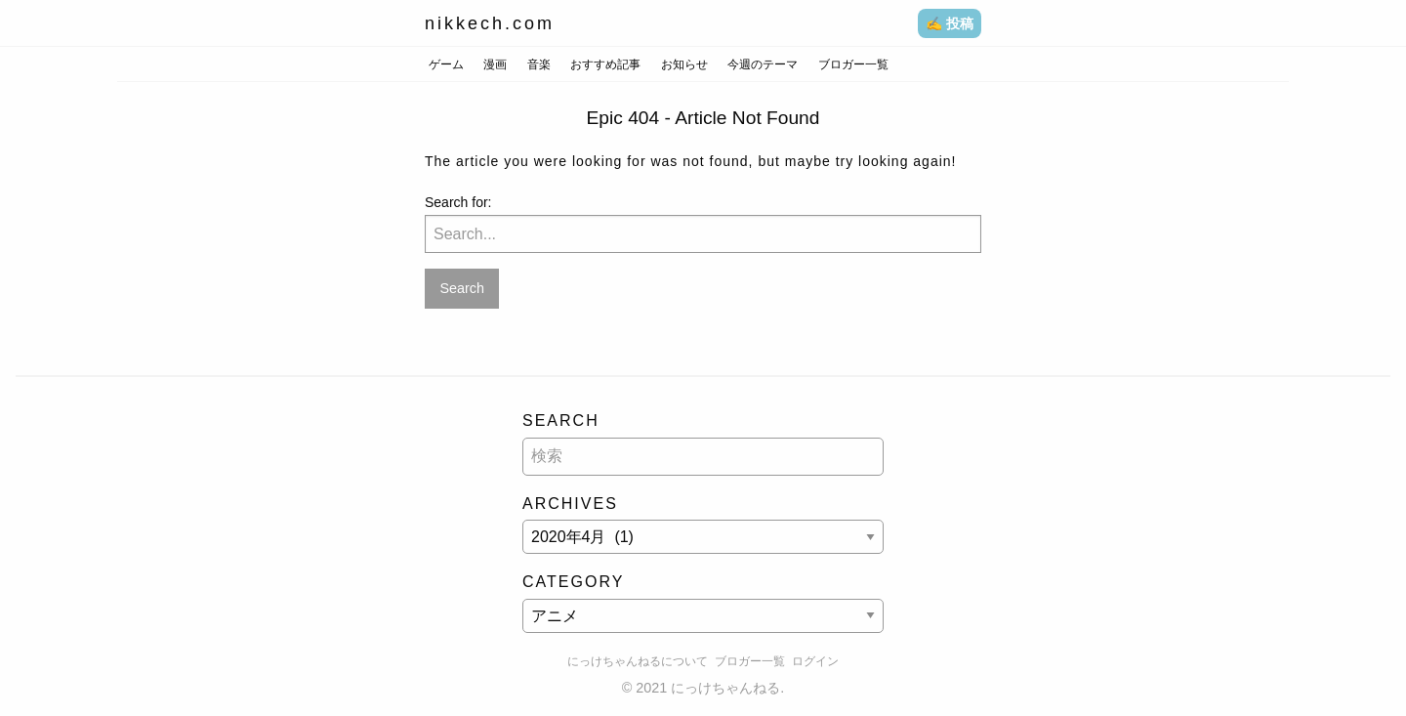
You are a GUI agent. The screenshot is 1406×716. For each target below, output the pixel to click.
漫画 (495, 64)
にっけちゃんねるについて (637, 661)
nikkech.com (490, 23)
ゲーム (446, 64)
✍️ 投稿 (949, 23)
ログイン (815, 661)
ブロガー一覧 (853, 64)
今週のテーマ (762, 64)
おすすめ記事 (605, 64)
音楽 (539, 64)
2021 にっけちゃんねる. (710, 687)
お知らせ (684, 64)
